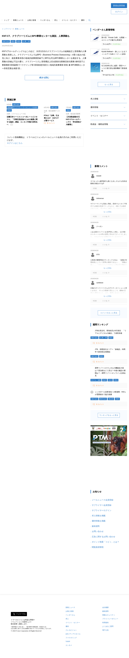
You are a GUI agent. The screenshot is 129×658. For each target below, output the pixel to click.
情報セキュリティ (108, 615)
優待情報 (94, 107)
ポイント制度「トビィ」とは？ (105, 542)
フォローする (21, 614)
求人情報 (94, 99)
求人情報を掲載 (98, 516)
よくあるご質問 (107, 626)
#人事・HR (26, 41)
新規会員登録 (119, 6)
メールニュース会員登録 (102, 500)
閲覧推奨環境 (98, 547)
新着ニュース (18, 20)
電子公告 (105, 630)
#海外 (13, 41)
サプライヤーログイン (101, 510)
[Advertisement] (72, 8)
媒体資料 (96, 526)
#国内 (19, 41)
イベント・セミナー (69, 20)
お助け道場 (31, 20)
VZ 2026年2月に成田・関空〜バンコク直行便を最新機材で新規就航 (114, 68)
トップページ (6, 29)
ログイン (119, 12)
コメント (51, 123)
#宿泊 (116, 380)
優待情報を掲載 (98, 521)
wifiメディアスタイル (73, 634)
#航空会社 (103, 399)
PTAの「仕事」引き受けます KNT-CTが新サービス (51, 118)
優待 (82, 20)
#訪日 (110, 380)
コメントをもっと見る (108, 313)
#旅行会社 (6, 41)
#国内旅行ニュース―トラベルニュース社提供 (22, 107)
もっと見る (108, 84)
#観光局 (111, 399)
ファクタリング (71, 638)
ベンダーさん (45, 20)
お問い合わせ (98, 531)
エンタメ (69, 645)
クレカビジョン (71, 630)
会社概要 (105, 607)
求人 (56, 20)
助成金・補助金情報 (99, 124)
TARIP (68, 641)
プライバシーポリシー (110, 619)
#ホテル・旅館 (96, 380)
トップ (6, 20)
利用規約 (105, 622)
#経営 (111, 338)
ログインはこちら (15, 143)
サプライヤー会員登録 (101, 505)
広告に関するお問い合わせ (103, 537)
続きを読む (44, 78)
